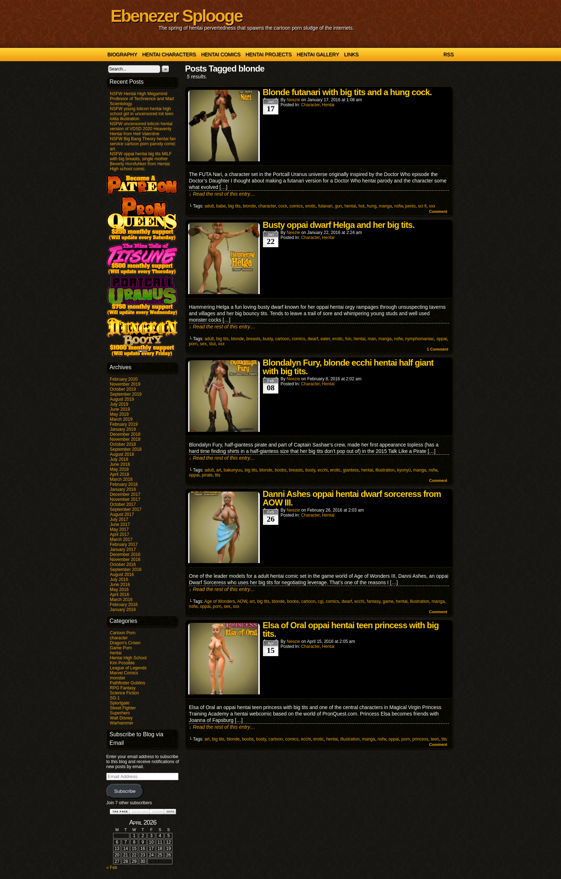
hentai (116, 652)
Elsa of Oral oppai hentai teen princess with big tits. (351, 629)
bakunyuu (233, 470)
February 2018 (124, 484)
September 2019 (126, 394)
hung (371, 206)
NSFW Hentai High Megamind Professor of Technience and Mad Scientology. (142, 98)
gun (338, 206)
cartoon (282, 338)
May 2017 (119, 529)
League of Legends (128, 667)
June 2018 (120, 464)
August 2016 (122, 574)
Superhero (120, 713)
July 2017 (119, 519)
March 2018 (121, 479)
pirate (207, 475)
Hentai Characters (169, 54)
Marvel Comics (124, 672)
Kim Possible (122, 662)
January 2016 (123, 609)
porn (193, 343)
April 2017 (119, 534)
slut (212, 343)
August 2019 (122, 399)
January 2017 (123, 549)
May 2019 (119, 414)
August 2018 (122, 454)
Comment (438, 211)
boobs (281, 470)
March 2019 (121, 419)
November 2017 (125, 499)
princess (421, 739)
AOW (242, 601)
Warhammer (121, 723)
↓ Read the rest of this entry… (222, 194)
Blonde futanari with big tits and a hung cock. (347, 92)
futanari (325, 206)
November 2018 (125, 439)
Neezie (293, 99)
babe (221, 206)
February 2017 (124, 544)
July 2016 (119, 579)
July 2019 (119, 404)
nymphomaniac (419, 338)
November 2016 (125, 559)
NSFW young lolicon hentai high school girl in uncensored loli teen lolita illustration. (141, 113)
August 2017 (122, 514)
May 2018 (119, 469)
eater (325, 338)
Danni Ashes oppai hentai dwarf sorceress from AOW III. (352, 498)
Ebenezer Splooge (176, 15)
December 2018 (125, 434)
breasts (253, 338)
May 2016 (119, 589)
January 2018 (123, 489)
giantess (351, 470)
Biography (122, 54)
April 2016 (119, 594)
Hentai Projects (268, 54)
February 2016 (124, 604)
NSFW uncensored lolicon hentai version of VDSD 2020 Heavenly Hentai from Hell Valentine (141, 128)
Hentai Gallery (318, 54)
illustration (385, 470)
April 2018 (119, 474)
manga (385, 206)
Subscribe (125, 791)
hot (361, 206)
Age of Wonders (219, 601)
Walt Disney (121, 718)
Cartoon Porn (122, 632)
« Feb (111, 867)
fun (348, 338)
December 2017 (125, 494)
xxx (432, 206)
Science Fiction (124, 692)
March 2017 (121, 539)
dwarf (313, 338)
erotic (310, 206)
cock (282, 206)
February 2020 (124, 379)
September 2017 (126, 509)
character (119, 637)
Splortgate (120, 702)
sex (203, 343)
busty (268, 338)
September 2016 (126, 569)
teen (435, 739)
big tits (234, 206)
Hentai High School (128, 657)
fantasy (373, 601)
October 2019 (123, 389)
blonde (249, 206)
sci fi (422, 206)
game (388, 601)
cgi (320, 601)
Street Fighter (123, 707)
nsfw (398, 206)
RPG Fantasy (123, 687)
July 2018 (119, 459)
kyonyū (404, 470)
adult (209, 206)
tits (217, 475)
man (372, 338)
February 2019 (124, 424)
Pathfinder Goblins (127, 682)
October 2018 (123, 444)
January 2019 (123, 429)
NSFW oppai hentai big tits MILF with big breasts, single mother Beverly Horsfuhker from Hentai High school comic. (141, 161)
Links (351, 54)
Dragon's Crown (125, 642)
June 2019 (120, 409)
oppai (441, 338)
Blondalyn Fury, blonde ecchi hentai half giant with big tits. (348, 367)
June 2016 (120, 584)
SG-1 (115, 697)
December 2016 (125, 554)
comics (296, 206)
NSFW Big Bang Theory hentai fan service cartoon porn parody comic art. (143, 143)
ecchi (323, 470)
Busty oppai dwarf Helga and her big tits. (338, 225)
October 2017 (123, 504)
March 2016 (121, 599)
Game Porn (121, 647)
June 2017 (120, 524)
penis (410, 206)
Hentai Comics (220, 54)
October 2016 (123, 564)
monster (117, 677)
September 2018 (126, 449)
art (218, 470)
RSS (448, 54)
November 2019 (125, 384)
